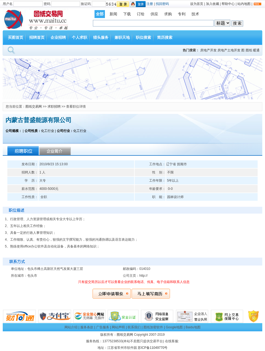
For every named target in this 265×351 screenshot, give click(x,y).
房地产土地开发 (228, 50)
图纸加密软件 (153, 327)
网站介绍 (71, 327)
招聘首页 (37, 37)
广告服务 (102, 327)
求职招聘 (54, 106)
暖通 (256, 50)
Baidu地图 (193, 327)
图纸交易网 (33, 106)
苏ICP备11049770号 (152, 348)
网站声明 (118, 327)
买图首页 (15, 37)
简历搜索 (164, 37)
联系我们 (134, 327)
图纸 (249, 50)
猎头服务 (100, 37)
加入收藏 (212, 4)
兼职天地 (122, 37)
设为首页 (196, 4)
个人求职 (79, 37)
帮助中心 (228, 4)
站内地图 (244, 4)
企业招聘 (58, 37)
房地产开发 (208, 50)
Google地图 (174, 327)
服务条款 (86, 327)
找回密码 (162, 4)
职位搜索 (143, 37)
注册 (149, 4)
